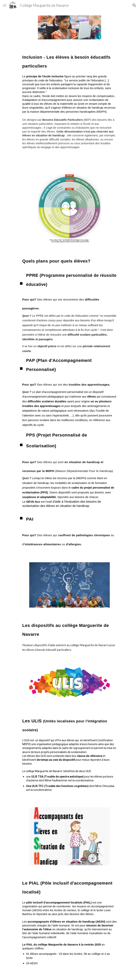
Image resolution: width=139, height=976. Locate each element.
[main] (69, 60)
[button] (4, 5)
